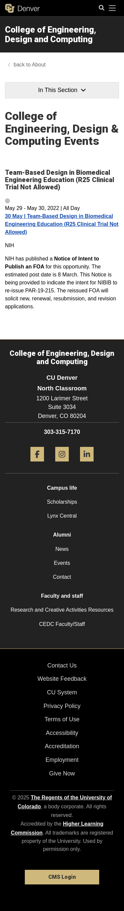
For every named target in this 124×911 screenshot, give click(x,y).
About (39, 64)
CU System (62, 692)
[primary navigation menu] (112, 8)
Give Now (62, 773)
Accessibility (62, 733)
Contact (62, 577)
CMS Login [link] (62, 877)
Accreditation (62, 746)
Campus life (62, 488)
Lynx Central (62, 516)
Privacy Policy (61, 706)
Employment (61, 760)
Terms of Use (61, 719)
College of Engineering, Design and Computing (50, 34)
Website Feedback (62, 678)
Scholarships (62, 502)
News (61, 549)
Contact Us (62, 665)
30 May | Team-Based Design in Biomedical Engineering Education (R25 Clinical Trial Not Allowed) (61, 224)
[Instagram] (62, 464)
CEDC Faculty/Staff (62, 624)
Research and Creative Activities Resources (62, 610)
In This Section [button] (62, 90)
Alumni (62, 535)
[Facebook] (37, 464)
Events (62, 563)
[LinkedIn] (87, 464)
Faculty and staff (62, 596)
